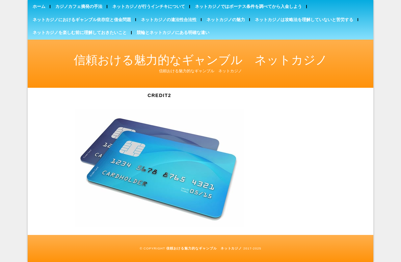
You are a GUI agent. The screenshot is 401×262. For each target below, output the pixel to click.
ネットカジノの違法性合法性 (169, 19)
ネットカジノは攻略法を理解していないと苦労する (304, 19)
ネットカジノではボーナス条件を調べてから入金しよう (248, 6)
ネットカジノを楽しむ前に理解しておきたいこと (80, 32)
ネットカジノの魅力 (225, 19)
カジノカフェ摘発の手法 (78, 6)
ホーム (39, 6)
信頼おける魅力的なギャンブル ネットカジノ (201, 60)
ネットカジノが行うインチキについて (148, 6)
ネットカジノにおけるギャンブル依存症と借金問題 (82, 19)
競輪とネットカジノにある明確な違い (173, 32)
